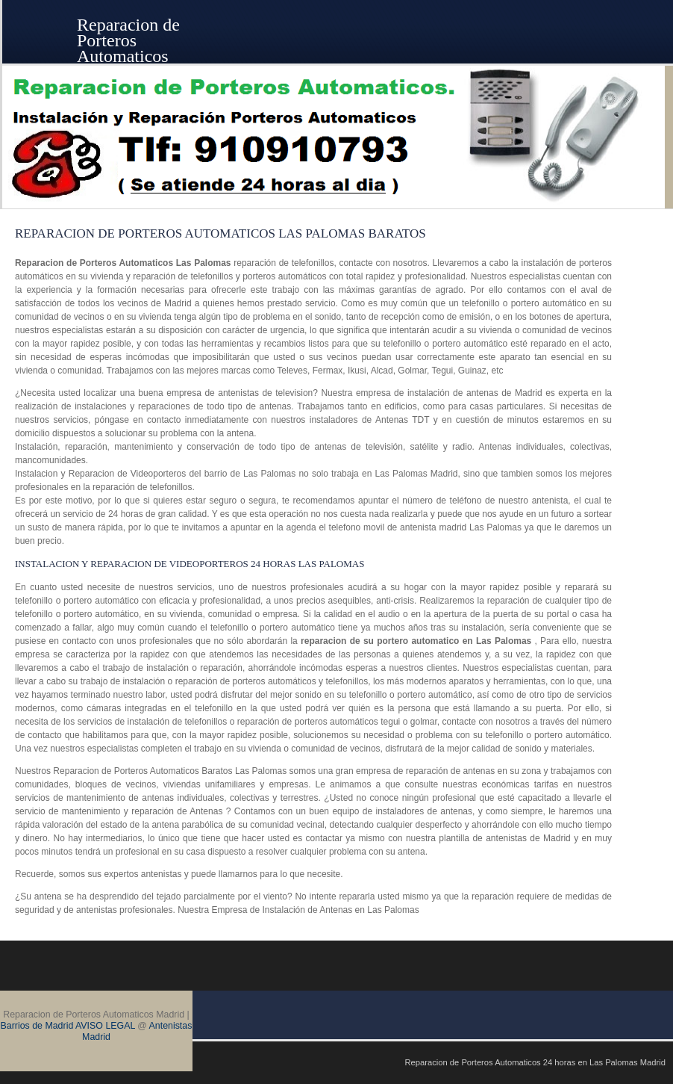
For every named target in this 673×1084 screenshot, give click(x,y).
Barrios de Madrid (37, 1025)
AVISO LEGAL (105, 1025)
